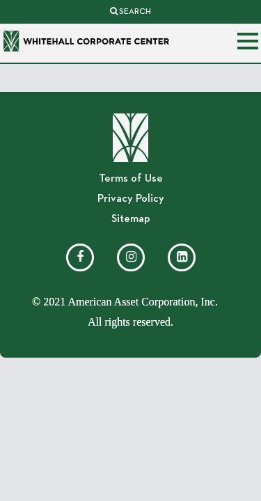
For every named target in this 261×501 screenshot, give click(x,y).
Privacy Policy (130, 199)
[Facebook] (80, 257)
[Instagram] (131, 257)
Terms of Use (131, 178)
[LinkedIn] (182, 257)
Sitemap (130, 219)
